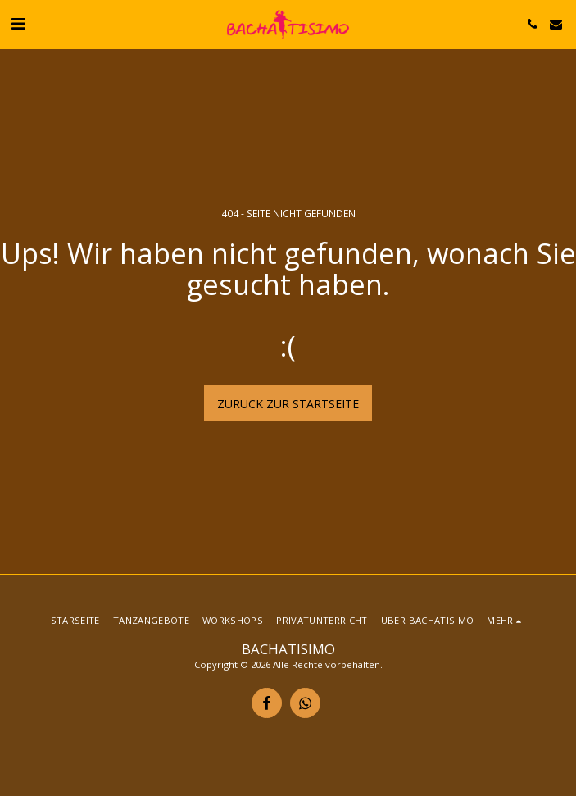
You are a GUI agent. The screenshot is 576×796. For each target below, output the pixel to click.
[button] (18, 23)
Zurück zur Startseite (288, 404)
